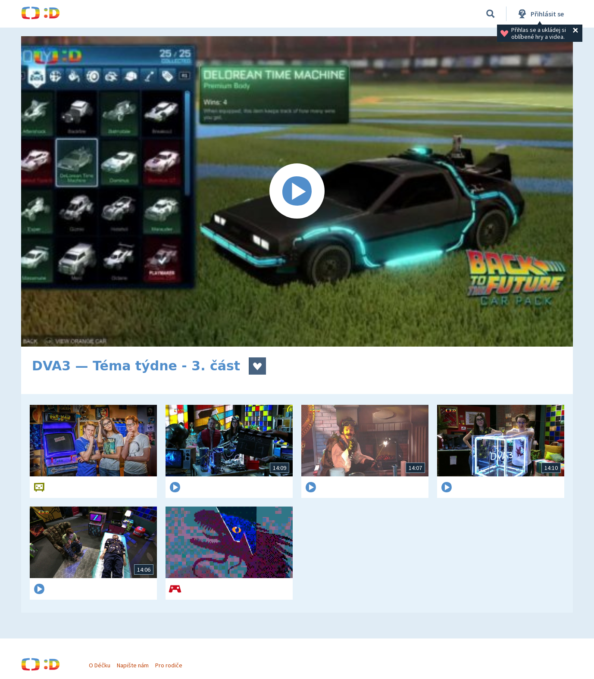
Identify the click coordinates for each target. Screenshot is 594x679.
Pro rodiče (173, 661)
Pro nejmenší (399, 13)
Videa (166, 13)
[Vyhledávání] (490, 14)
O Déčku (104, 661)
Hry (128, 13)
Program (343, 13)
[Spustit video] (297, 191)
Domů (90, 13)
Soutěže (256, 13)
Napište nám (137, 661)
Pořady (209, 13)
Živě (299, 13)
